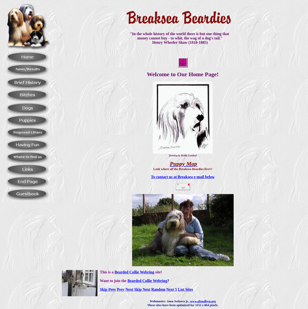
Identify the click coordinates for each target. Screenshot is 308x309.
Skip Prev (108, 289)
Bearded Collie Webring (134, 272)
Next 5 (171, 289)
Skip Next (142, 289)
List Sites (185, 289)
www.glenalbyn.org (203, 301)
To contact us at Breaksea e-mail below (183, 177)
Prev (121, 289)
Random (158, 289)
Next (129, 289)
